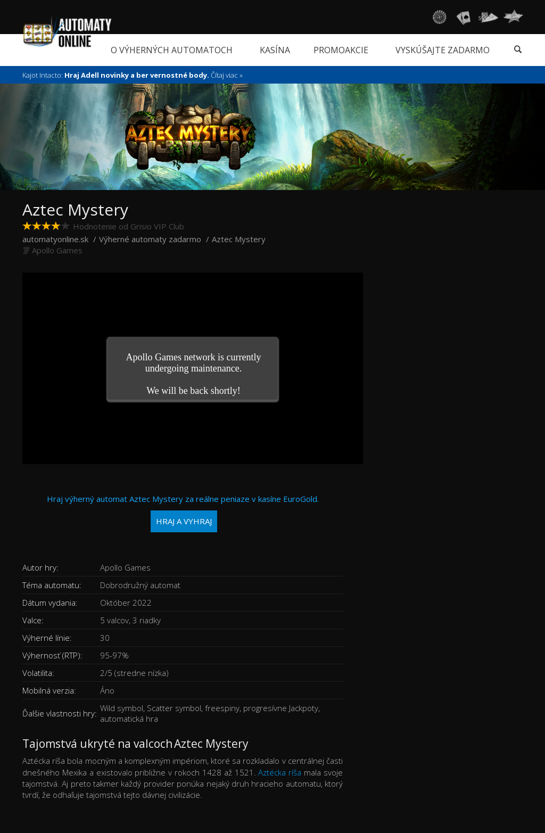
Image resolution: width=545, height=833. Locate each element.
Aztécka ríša (279, 772)
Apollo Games (57, 250)
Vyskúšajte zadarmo (442, 50)
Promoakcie (340, 50)
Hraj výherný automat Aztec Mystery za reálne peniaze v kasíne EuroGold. (183, 512)
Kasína (275, 50)
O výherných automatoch (172, 50)
